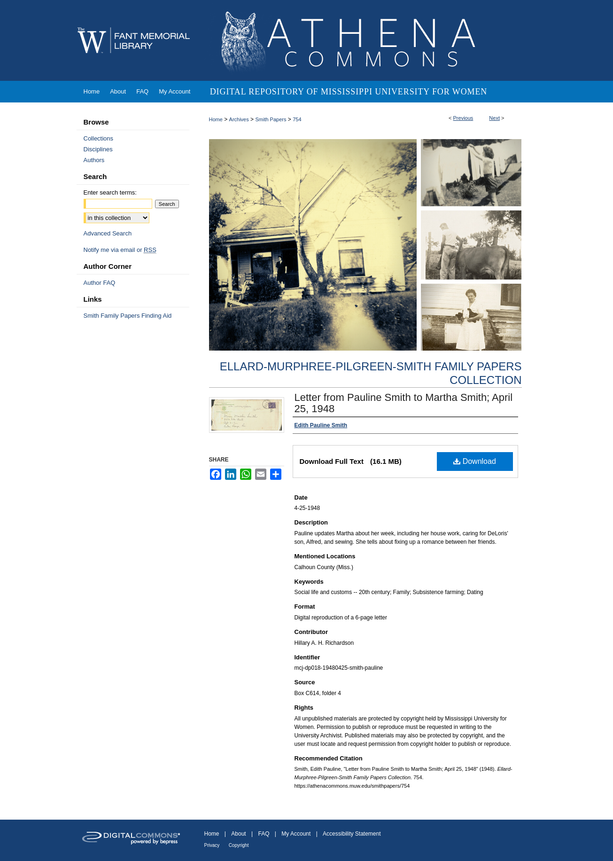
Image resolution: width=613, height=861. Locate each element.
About (238, 833)
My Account (295, 833)
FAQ (263, 833)
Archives (239, 119)
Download (474, 461)
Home (216, 119)
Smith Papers (270, 119)
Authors (94, 160)
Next (494, 118)
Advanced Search (108, 233)
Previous (463, 118)
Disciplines (98, 149)
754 (297, 119)
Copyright (239, 845)
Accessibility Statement (351, 833)
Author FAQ (100, 282)
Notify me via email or (120, 249)
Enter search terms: (110, 192)
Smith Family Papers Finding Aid (128, 315)
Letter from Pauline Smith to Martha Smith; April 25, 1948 (404, 403)
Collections (99, 138)
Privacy (212, 845)
